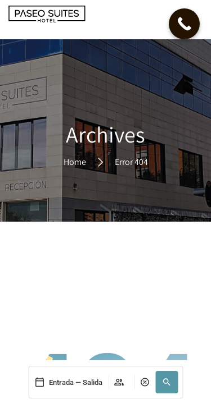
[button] (166, 382)
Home (75, 161)
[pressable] (68, 382)
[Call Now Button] (184, 23)
